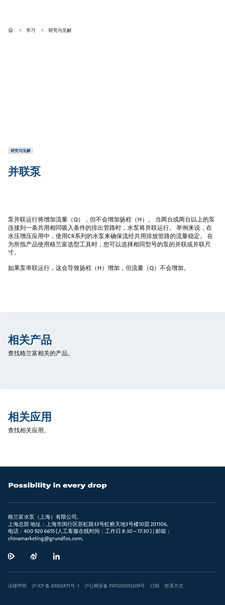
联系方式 (174, 586)
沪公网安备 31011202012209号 (114, 586)
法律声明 (17, 586)
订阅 (154, 586)
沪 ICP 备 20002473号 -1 (55, 586)
